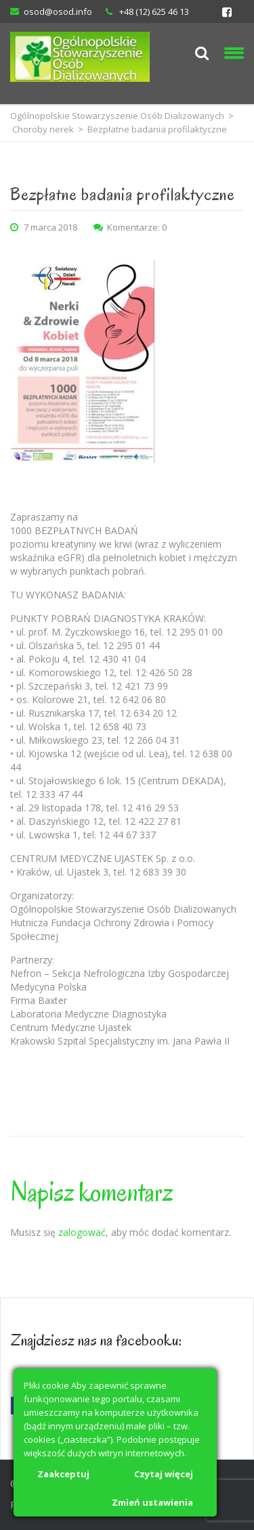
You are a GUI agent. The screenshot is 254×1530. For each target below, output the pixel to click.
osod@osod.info (58, 11)
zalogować (82, 1232)
